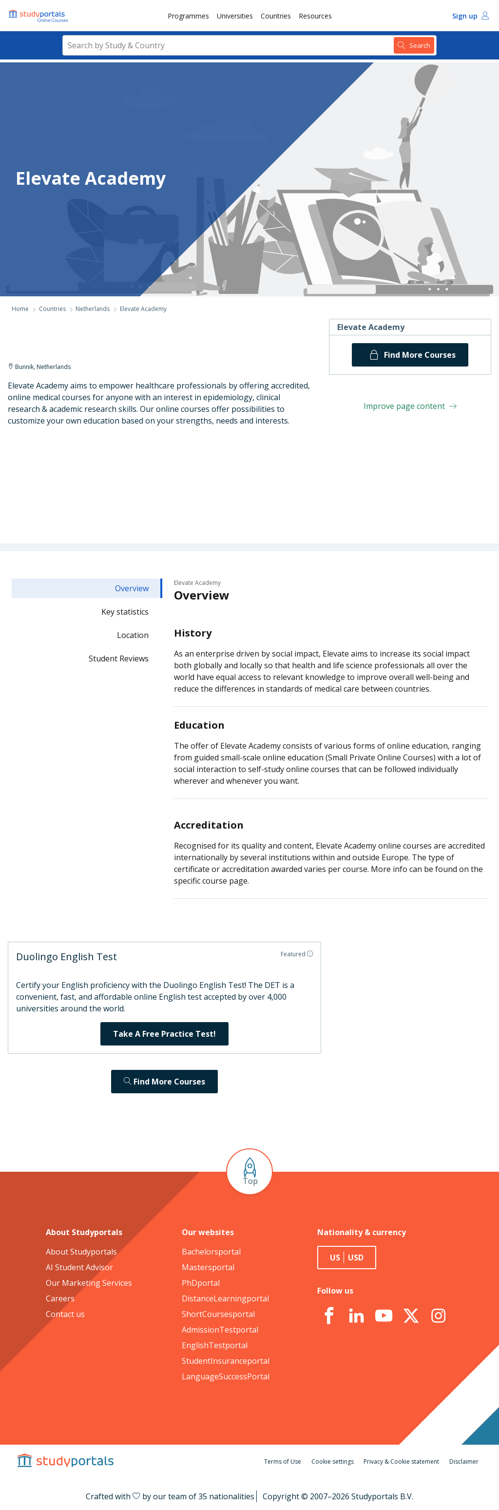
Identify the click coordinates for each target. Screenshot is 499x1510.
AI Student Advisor (79, 1267)
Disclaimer (464, 1461)
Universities (235, 15)
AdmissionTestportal (220, 1329)
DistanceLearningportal (225, 1298)
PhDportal (201, 1283)
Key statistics (125, 611)
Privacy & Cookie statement (401, 1461)
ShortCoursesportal (218, 1314)
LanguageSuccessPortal (225, 1376)
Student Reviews (119, 658)
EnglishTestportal (215, 1345)
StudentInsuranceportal (225, 1360)
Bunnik (24, 367)
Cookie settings (332, 1461)
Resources (315, 15)
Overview (132, 588)
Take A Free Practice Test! (164, 1033)
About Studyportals (81, 1251)
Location (133, 635)
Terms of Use (282, 1461)
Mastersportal (208, 1267)
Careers (60, 1298)
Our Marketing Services (89, 1283)
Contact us (65, 1314)
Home (20, 309)
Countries (276, 15)
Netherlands (93, 309)
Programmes (188, 15)
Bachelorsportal (211, 1251)
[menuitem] (188, 15)
